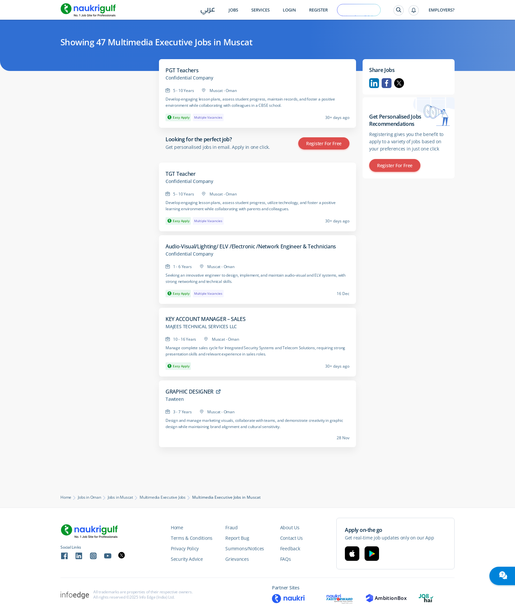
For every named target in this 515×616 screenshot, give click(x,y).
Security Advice (187, 559)
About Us (290, 527)
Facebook (387, 83)
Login (289, 10)
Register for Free (324, 143)
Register (318, 10)
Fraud (231, 527)
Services (260, 10)
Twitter (399, 83)
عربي (207, 10)
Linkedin (374, 83)
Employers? (442, 10)
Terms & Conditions (192, 538)
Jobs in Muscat (120, 497)
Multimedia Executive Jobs (163, 497)
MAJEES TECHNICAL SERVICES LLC (201, 327)
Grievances (237, 559)
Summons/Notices (244, 548)
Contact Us (291, 538)
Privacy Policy (185, 548)
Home (65, 497)
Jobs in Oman (89, 497)
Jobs (233, 10)
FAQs (285, 559)
